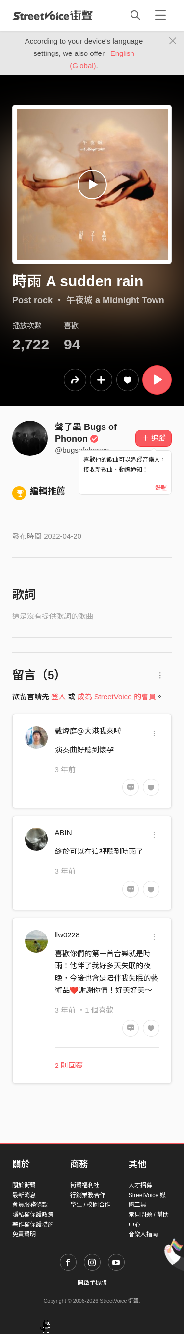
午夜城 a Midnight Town (115, 300)
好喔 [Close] (161, 487)
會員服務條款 (30, 1204)
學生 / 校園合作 (90, 1204)
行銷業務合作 (87, 1195)
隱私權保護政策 (32, 1214)
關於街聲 (24, 1185)
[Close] (173, 41)
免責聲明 (24, 1234)
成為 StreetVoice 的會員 (117, 697)
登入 (58, 697)
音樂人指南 (143, 1234)
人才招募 (140, 1185)
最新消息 (24, 1195)
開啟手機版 (92, 1283)
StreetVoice (52, 15)
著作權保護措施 (32, 1224)
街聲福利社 (85, 1185)
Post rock (32, 300)
